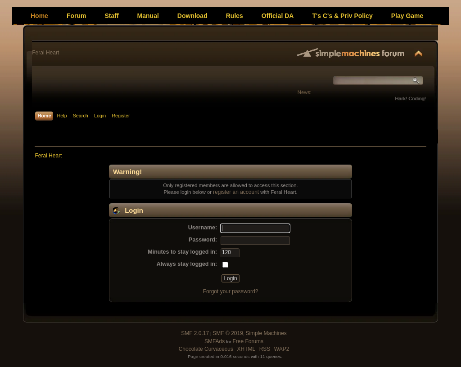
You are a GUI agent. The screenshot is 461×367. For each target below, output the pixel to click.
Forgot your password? (230, 291)
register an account (236, 192)
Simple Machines (265, 333)
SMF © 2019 (227, 333)
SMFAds (214, 341)
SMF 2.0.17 (195, 333)
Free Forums (247, 341)
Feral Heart (45, 52)
